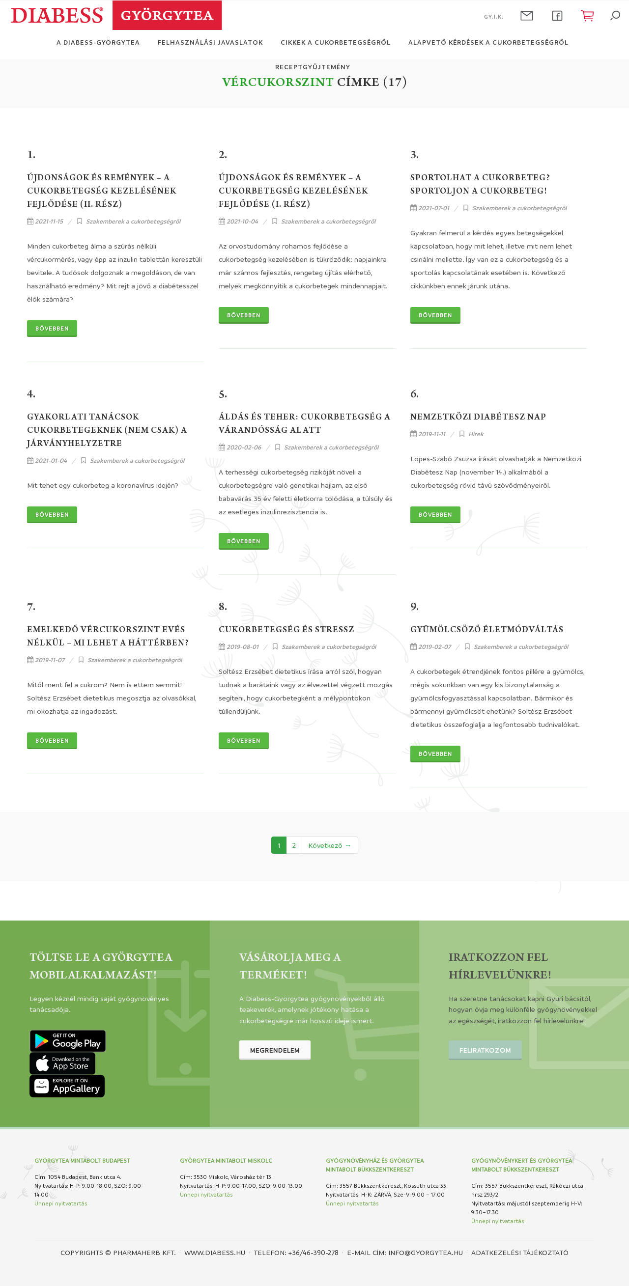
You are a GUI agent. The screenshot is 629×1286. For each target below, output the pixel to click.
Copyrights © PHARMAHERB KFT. (118, 1252)
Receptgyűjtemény (312, 66)
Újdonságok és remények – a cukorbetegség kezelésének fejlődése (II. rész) (101, 192)
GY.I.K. (494, 16)
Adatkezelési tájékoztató (520, 1252)
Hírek (476, 434)
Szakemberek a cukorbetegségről (133, 221)
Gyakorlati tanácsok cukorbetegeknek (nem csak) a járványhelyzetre (107, 431)
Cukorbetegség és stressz (286, 630)
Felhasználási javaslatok (210, 42)
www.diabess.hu (214, 1252)
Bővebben (52, 328)
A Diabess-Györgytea (98, 42)
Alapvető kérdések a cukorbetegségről (488, 42)
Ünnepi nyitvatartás (60, 1203)
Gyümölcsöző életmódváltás (487, 630)
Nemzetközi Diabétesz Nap (478, 418)
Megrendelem (275, 1050)
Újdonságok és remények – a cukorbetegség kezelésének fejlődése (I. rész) (293, 192)
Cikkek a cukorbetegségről (336, 42)
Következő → (330, 844)
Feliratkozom (485, 1050)
